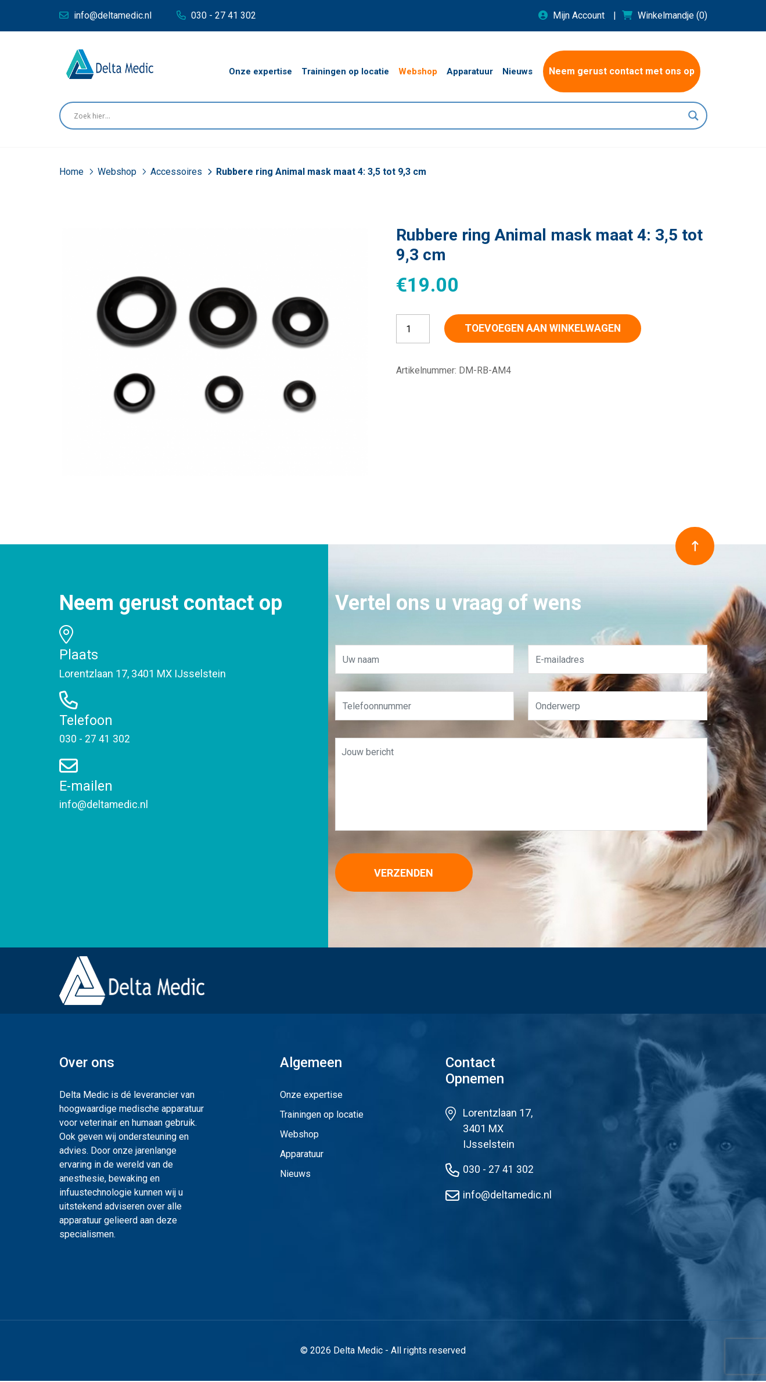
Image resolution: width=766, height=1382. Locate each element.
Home (72, 171)
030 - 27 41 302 (94, 739)
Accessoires (177, 171)
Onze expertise (311, 1095)
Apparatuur (301, 1155)
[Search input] (378, 115)
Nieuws (295, 1174)
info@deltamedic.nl (104, 804)
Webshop (118, 171)
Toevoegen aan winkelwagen (550, 328)
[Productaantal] (413, 328)
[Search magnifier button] (693, 115)
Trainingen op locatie (322, 1115)
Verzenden (407, 873)
